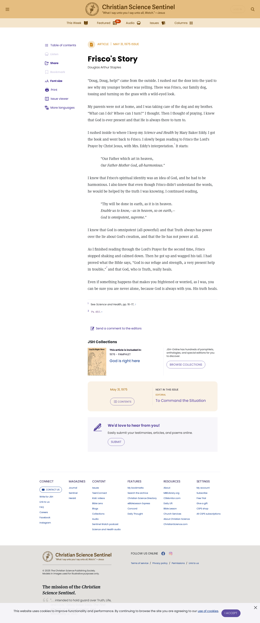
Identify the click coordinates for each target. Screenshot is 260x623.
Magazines (77, 481)
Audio (95, 519)
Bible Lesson (170, 508)
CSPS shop (202, 508)
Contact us (51, 489)
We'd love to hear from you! (132, 425)
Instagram (45, 522)
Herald (72, 498)
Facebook (45, 517)
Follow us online (144, 553)
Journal (73, 487)
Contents (120, 401)
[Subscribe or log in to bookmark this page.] (55, 72)
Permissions (178, 562)
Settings (203, 481)
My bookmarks (136, 487)
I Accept (231, 613)
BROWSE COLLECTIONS (185, 364)
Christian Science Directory (142, 498)
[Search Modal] (252, 9)
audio (106, 529)
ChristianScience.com (175, 524)
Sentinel (73, 493)
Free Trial (201, 498)
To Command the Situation (180, 400)
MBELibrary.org (171, 493)
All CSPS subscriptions (208, 513)
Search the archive (138, 493)
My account (203, 487)
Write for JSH (46, 496)
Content (99, 481)
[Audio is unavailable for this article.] (52, 54)
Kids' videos (98, 498)
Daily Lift (168, 503)
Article (101, 44)
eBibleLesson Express (139, 503)
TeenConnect (99, 493)
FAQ (42, 507)
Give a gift (202, 503)
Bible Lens (97, 503)
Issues (95, 487)
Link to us (45, 501)
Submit (114, 441)
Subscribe (202, 493)
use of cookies (208, 612)
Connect (47, 481)
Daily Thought (135, 513)
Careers (44, 512)
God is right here (123, 360)
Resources (172, 481)
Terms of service (139, 562)
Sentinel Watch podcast (105, 524)
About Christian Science (177, 519)
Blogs (95, 508)
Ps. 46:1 (93, 312)
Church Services (172, 513)
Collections (98, 513)
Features (134, 481)
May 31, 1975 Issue (124, 44)
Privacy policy (160, 562)
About (167, 487)
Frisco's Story (111, 59)
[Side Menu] (7, 9)
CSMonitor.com (172, 498)
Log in (238, 9)
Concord (132, 508)
